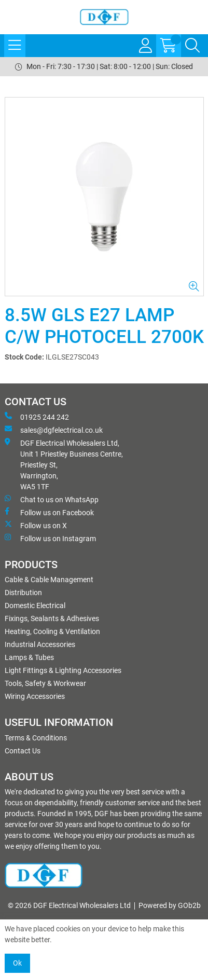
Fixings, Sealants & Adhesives (52, 618)
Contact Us (22, 751)
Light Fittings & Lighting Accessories (63, 670)
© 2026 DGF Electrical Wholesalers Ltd (69, 905)
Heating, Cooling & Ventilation (52, 631)
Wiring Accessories (35, 696)
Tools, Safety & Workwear (45, 683)
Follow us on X (36, 525)
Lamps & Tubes (29, 657)
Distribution (23, 592)
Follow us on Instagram (50, 538)
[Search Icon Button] (192, 45)
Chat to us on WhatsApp (52, 499)
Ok (17, 963)
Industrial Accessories (40, 644)
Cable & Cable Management (49, 579)
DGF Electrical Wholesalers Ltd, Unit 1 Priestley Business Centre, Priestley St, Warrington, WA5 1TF (64, 464)
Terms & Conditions (36, 738)
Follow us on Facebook (49, 512)
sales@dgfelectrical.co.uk (54, 429)
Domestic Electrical (35, 605)
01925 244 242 (37, 416)
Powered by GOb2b (169, 905)
